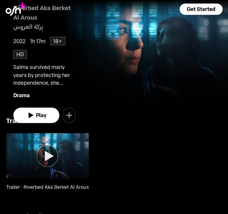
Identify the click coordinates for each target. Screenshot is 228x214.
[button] (201, 9)
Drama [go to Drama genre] (21, 95)
